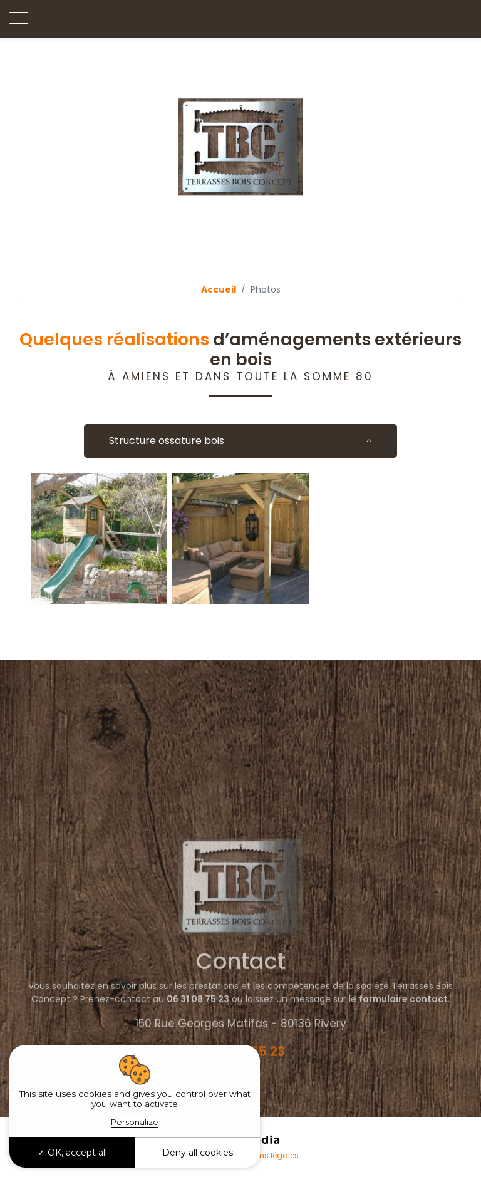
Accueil (218, 289)
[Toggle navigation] (19, 19)
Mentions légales (266, 1155)
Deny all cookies (197, 1152)
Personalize (134, 1122)
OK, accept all (72, 1152)
